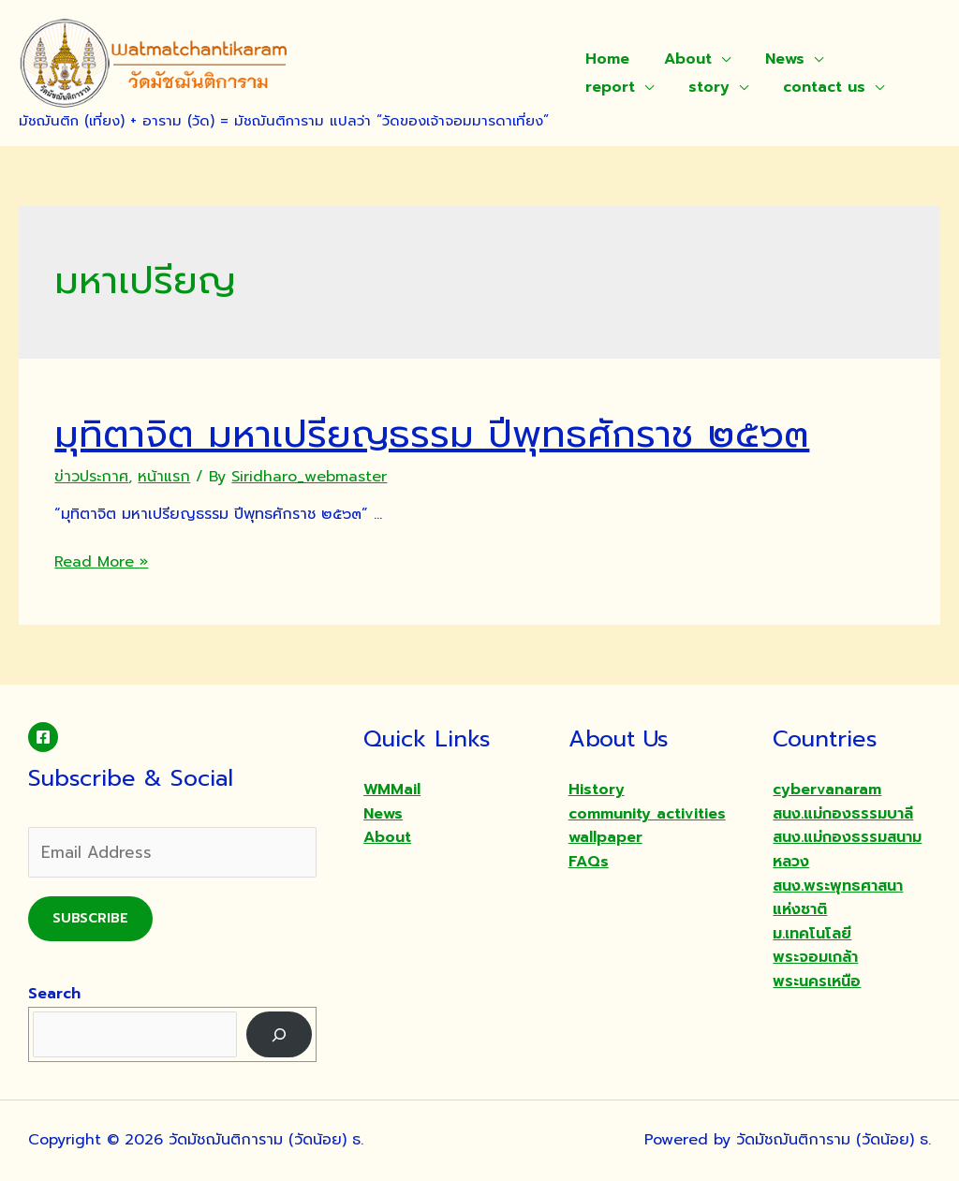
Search (54, 993)
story (603, 87)
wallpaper (605, 837)
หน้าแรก (164, 476)
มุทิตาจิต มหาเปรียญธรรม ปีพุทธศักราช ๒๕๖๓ (431, 434)
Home (605, 59)
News (772, 59)
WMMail (391, 789)
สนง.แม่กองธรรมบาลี (843, 814)
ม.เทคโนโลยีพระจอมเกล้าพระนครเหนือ (817, 958)
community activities (647, 814)
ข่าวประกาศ (91, 476)
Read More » (101, 562)
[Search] (279, 1034)
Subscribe (90, 918)
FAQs (588, 861)
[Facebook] (43, 737)
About (680, 59)
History (596, 789)
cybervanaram (827, 789)
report (866, 59)
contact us (713, 87)
